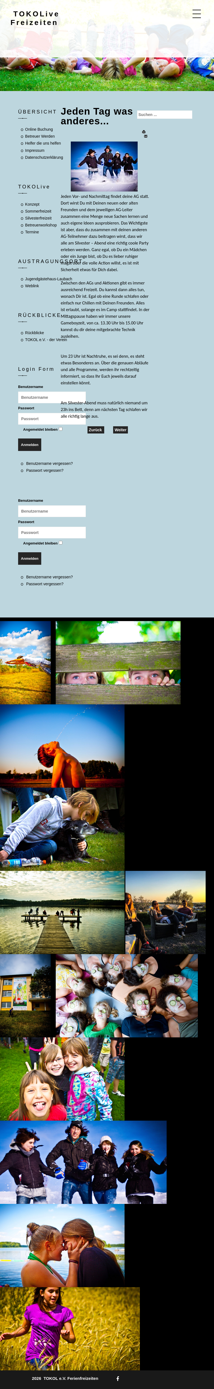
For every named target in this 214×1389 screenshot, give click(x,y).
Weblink (32, 286)
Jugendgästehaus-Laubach (48, 279)
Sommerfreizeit (38, 211)
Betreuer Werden (40, 136)
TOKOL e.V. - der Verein (46, 339)
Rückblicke (34, 333)
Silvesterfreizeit (38, 218)
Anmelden (29, 445)
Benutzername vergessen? (49, 463)
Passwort (26, 408)
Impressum (34, 150)
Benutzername (30, 387)
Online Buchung (39, 129)
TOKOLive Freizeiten (35, 18)
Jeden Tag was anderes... (97, 116)
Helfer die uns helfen (43, 143)
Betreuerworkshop (41, 225)
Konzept (32, 204)
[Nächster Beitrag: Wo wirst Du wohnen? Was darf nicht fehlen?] (120, 429)
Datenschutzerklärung (44, 157)
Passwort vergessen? (45, 470)
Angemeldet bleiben (40, 429)
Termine (32, 232)
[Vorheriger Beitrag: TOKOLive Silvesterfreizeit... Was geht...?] (95, 429)
